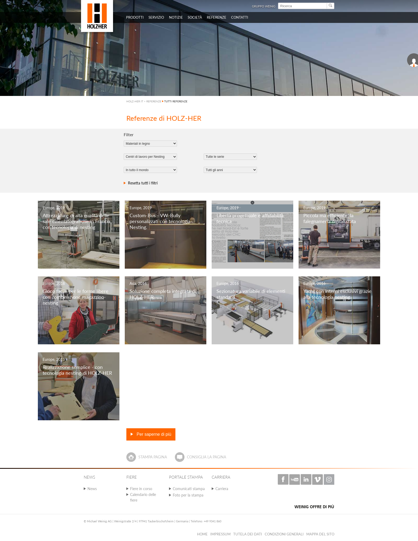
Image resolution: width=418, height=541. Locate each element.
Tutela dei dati (247, 534)
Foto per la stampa (188, 495)
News (92, 488)
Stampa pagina (152, 457)
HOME (202, 534)
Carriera (221, 488)
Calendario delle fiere (143, 497)
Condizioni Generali (284, 534)
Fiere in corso (141, 488)
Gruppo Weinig (263, 6)
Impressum (220, 534)
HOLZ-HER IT (134, 101)
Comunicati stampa (189, 488)
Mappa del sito (320, 534)
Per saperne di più (153, 434)
